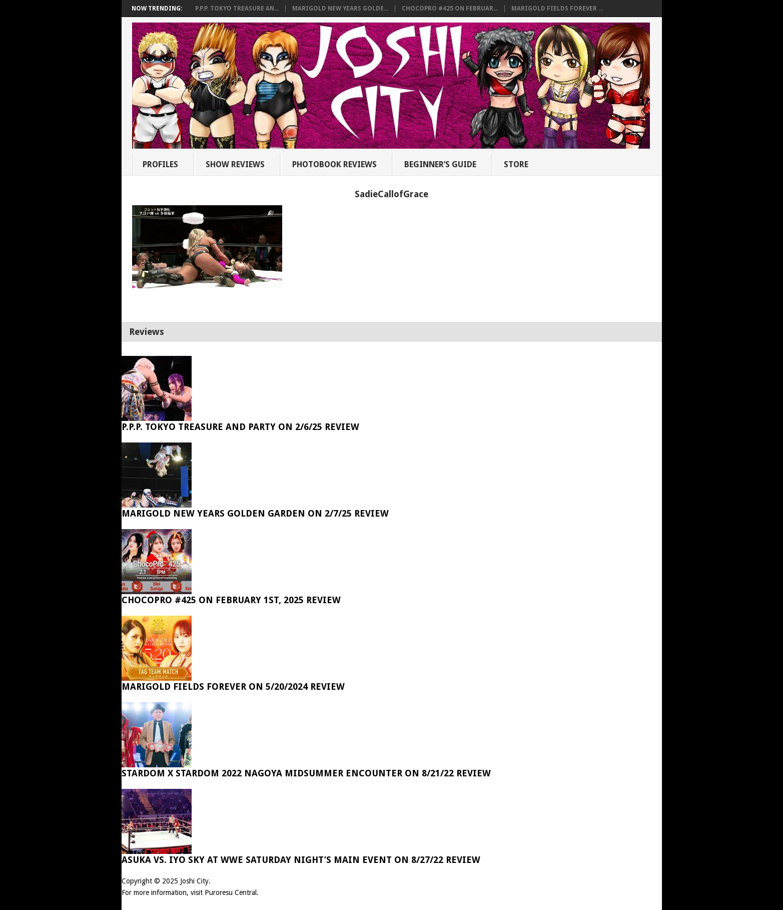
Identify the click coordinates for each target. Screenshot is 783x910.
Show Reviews (235, 164)
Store (516, 164)
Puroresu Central (231, 892)
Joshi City (194, 881)
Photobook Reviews (334, 164)
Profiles (160, 164)
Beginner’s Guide (440, 164)
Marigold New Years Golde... (340, 8)
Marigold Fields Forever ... (557, 8)
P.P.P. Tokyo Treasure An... (237, 8)
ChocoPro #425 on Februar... (450, 8)
